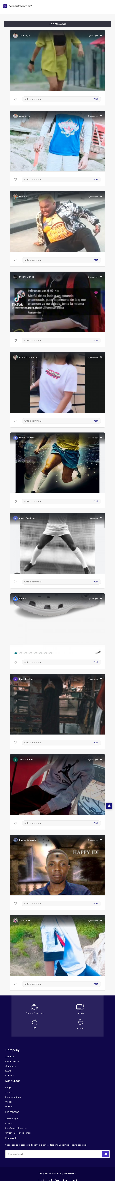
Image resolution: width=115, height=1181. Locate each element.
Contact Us (10, 1066)
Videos (8, 1101)
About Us (9, 1056)
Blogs (8, 1087)
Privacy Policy (12, 1061)
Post (96, 99)
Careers (9, 1075)
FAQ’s (8, 1070)
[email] (26, 1154)
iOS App (9, 1123)
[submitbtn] (105, 1154)
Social (8, 1092)
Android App (11, 1118)
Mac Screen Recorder (16, 1128)
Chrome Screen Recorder (18, 1132)
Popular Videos (13, 1097)
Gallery (8, 1106)
